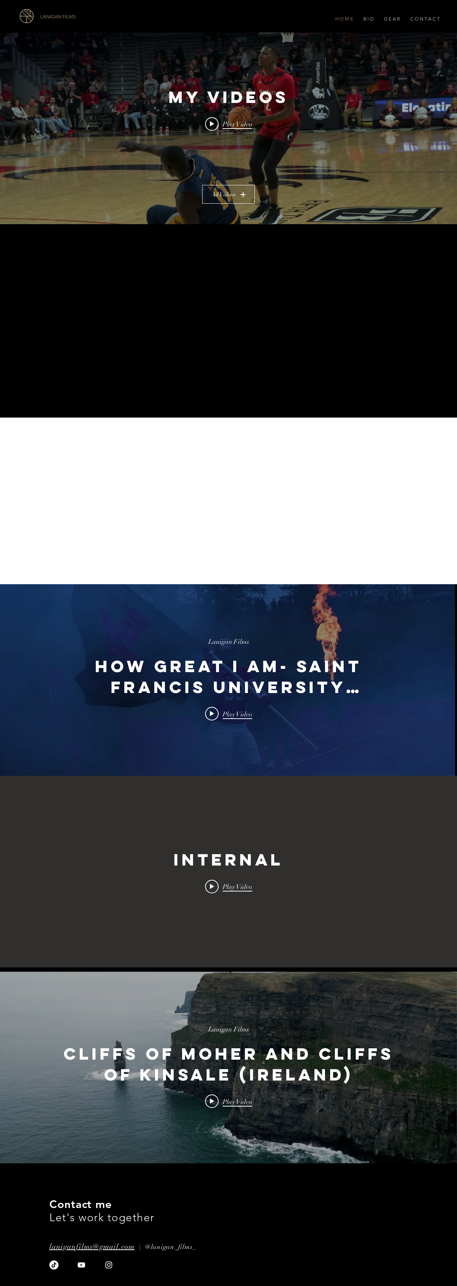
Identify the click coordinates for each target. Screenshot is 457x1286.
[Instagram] (108, 1265)
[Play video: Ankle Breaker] (228, 123)
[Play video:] (228, 886)
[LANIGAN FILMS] (81, 17)
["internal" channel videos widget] (228, 680)
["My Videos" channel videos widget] (228, 128)
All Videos (228, 194)
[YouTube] (81, 1265)
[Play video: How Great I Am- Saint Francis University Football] (228, 714)
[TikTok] (53, 1265)
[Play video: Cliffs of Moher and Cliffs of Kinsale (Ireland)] (228, 1101)
